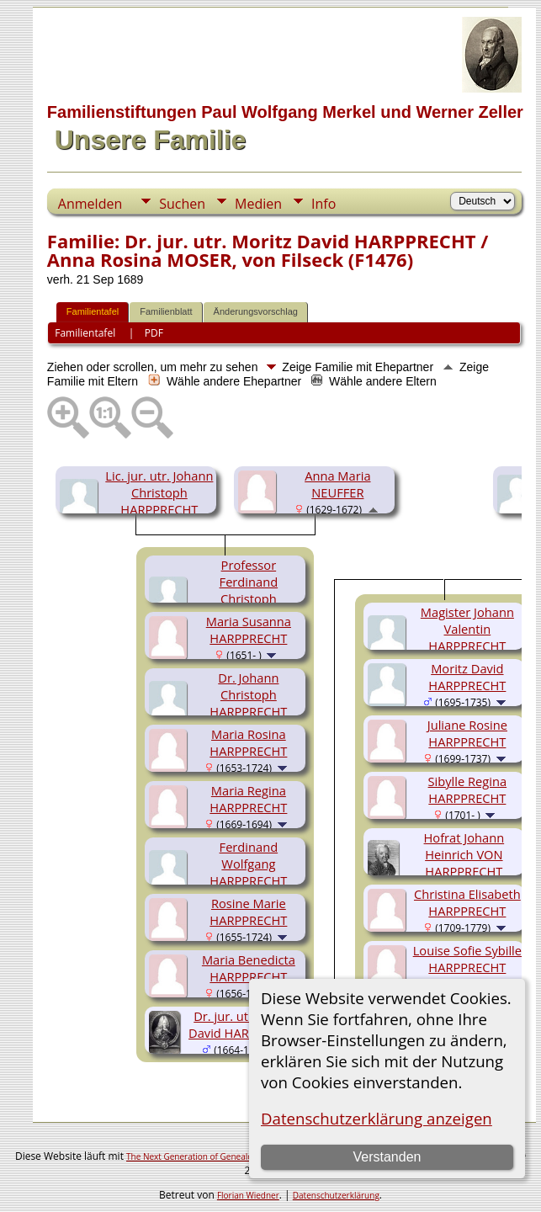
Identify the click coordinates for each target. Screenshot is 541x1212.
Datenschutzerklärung (336, 1195)
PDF (154, 333)
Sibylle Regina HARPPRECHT (467, 789)
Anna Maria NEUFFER (337, 484)
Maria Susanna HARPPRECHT (248, 629)
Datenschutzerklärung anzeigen (376, 1118)
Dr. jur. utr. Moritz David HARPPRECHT (245, 1024)
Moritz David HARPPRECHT (467, 677)
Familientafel (92, 311)
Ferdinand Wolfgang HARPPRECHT (248, 863)
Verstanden (387, 1157)
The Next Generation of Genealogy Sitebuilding (218, 1156)
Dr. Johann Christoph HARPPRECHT (248, 694)
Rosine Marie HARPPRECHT (248, 911)
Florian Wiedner (248, 1195)
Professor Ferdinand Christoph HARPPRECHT (248, 590)
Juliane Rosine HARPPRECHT (467, 733)
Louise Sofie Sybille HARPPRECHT (467, 958)
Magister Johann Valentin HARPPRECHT (467, 628)
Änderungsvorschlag (256, 311)
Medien (258, 203)
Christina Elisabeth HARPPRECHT (467, 902)
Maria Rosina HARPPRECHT (248, 742)
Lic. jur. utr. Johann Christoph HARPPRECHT (159, 492)
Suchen (182, 203)
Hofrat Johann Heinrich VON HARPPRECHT (464, 854)
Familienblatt (166, 311)
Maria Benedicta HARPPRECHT (248, 968)
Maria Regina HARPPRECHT (248, 799)
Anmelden (90, 203)
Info (323, 203)
